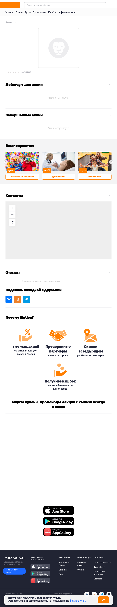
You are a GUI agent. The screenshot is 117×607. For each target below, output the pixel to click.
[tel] (101, 594)
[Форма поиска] (65, 5)
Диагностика (58, 177)
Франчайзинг (99, 567)
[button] (6, 162)
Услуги (9, 12)
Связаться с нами (11, 571)
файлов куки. (78, 600)
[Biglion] (14, 5)
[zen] (109, 594)
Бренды (8, 22)
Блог (61, 574)
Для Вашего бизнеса (102, 563)
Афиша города (67, 12)
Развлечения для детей (22, 177)
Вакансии (63, 570)
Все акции (98, 579)
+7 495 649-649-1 (14, 557)
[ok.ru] (94, 594)
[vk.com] (86, 594)
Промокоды (39, 12)
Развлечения (94, 177)
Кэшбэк (52, 12)
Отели (19, 12)
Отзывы (80, 570)
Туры (28, 12)
